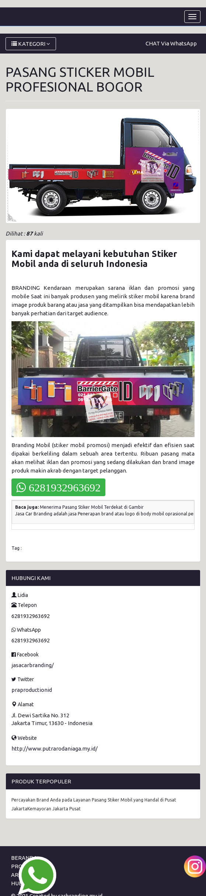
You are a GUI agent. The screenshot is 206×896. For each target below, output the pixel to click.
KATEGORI (30, 44)
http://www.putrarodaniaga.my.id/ (54, 748)
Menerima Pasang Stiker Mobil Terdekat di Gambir (92, 507)
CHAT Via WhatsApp (171, 43)
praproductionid (31, 690)
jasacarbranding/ (32, 665)
